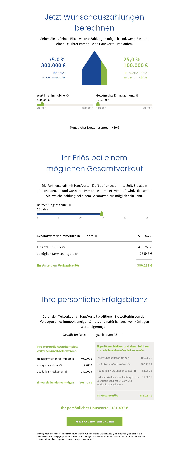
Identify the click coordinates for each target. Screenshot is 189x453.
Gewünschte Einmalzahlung (117, 95)
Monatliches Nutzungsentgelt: (94, 127)
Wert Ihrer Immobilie (53, 95)
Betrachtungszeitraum (54, 205)
